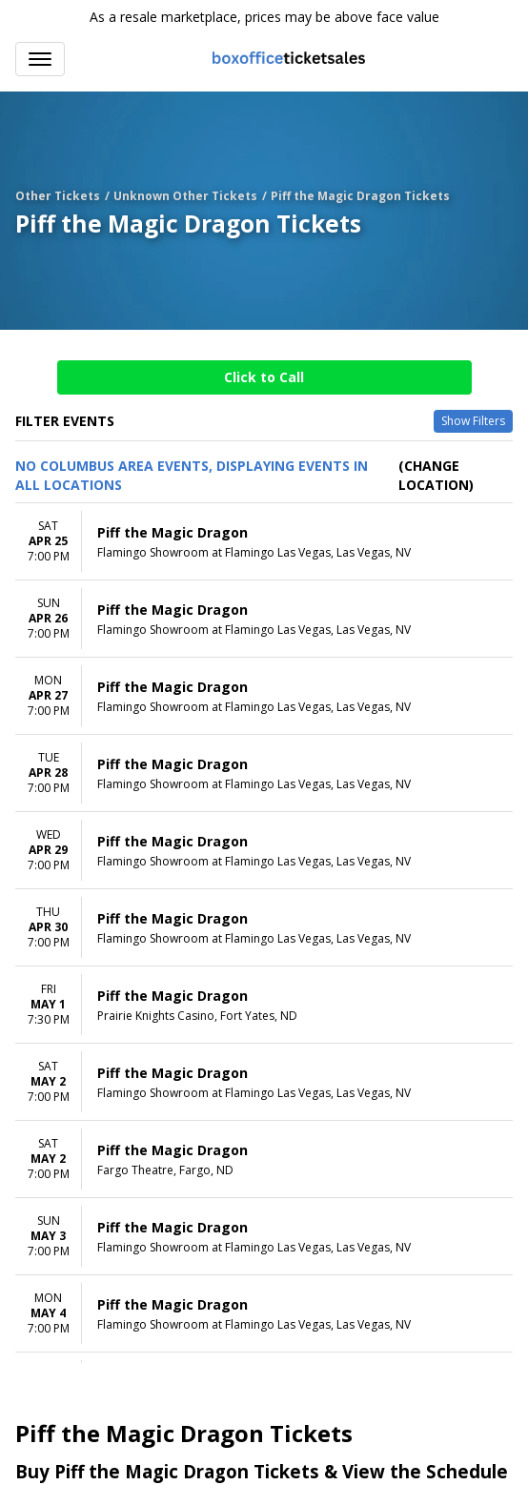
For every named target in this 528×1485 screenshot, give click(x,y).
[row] (264, 541)
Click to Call (264, 377)
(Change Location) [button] (436, 475)
